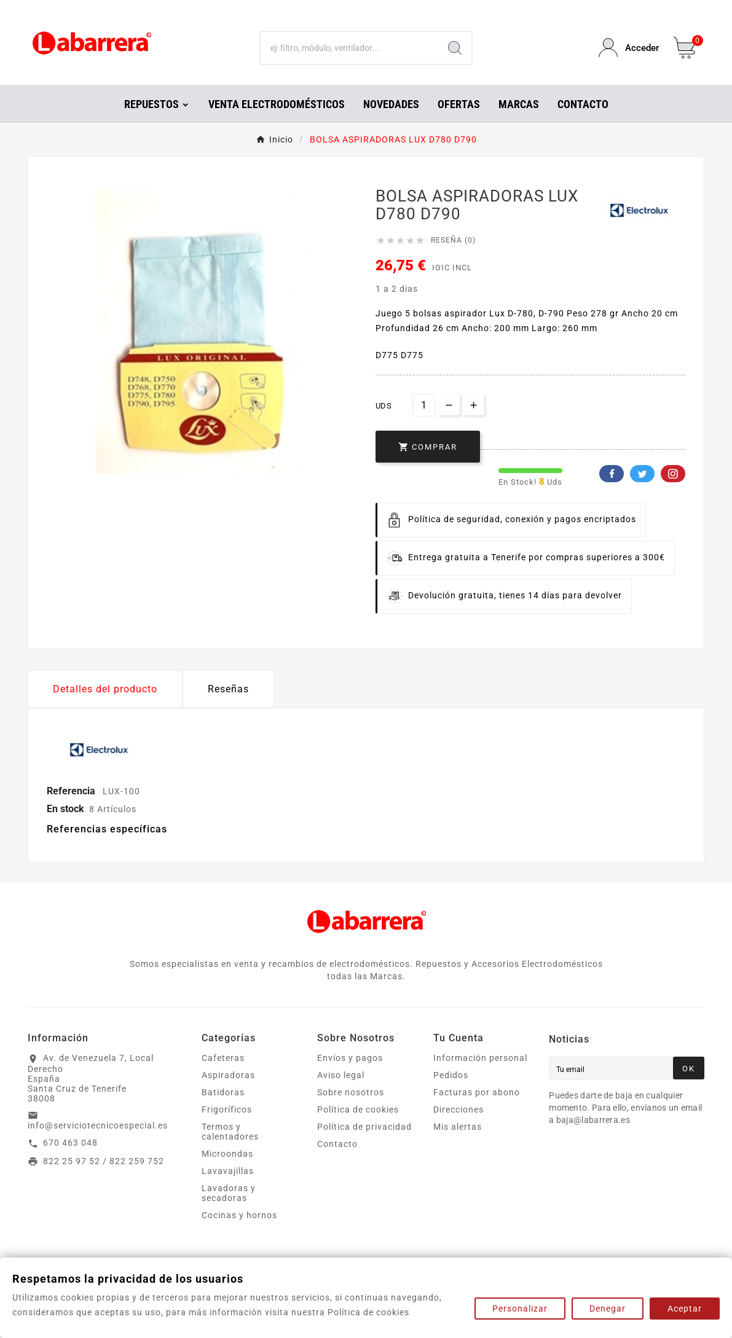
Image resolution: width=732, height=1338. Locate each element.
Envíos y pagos (350, 1058)
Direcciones (458, 1109)
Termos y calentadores (230, 1131)
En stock (65, 809)
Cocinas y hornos (239, 1215)
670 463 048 (70, 1143)
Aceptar (684, 1308)
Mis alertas (457, 1127)
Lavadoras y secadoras (229, 1193)
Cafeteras (223, 1058)
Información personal (480, 1058)
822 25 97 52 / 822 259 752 (103, 1161)
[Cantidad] (423, 405)
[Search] (455, 48)
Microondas (227, 1154)
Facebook (611, 473)
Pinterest (673, 473)
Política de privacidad (364, 1127)
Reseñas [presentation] (228, 689)
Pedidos (450, 1075)
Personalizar (520, 1308)
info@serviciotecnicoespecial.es (98, 1125)
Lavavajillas (228, 1171)
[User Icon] (629, 47)
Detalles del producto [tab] (105, 689)
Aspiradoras (228, 1075)
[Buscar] (349, 48)
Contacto (337, 1144)
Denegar (607, 1308)
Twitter (642, 473)
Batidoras (223, 1092)
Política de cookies (358, 1109)
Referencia (72, 791)
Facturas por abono (476, 1092)
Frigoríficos (227, 1109)
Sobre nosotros (350, 1092)
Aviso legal (340, 1075)
